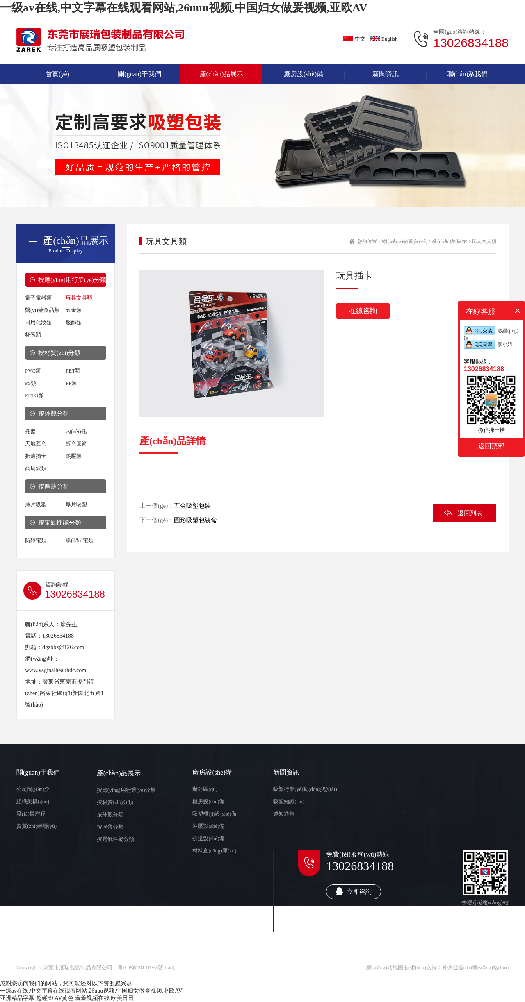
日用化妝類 (38, 322)
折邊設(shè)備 (208, 838)
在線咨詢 (363, 311)
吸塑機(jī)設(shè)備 (214, 814)
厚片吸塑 (76, 504)
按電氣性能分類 (59, 522)
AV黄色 (64, 998)
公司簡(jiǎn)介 (33, 789)
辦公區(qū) (204, 789)
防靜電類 (35, 540)
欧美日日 (122, 998)
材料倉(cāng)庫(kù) (214, 850)
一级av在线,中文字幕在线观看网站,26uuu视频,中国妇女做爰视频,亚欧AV (184, 7)
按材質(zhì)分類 (59, 353)
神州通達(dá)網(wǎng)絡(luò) (475, 967)
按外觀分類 (53, 413)
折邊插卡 (35, 456)
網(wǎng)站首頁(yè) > (407, 241)
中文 (354, 39)
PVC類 (33, 371)
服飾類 (74, 322)
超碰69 (44, 998)
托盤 (30, 431)
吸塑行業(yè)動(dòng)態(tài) (305, 789)
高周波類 (35, 468)
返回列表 (470, 513)
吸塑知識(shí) (288, 801)
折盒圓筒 (76, 444)
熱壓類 (74, 456)
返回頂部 (491, 445)
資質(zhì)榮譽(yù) (36, 826)
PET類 (73, 371)
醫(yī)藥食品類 (42, 310)
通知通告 (283, 814)
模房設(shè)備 (208, 801)
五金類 (74, 310)
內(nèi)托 (76, 431)
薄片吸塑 (35, 504)
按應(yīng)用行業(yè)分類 (72, 280)
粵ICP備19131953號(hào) (146, 967)
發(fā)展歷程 (31, 814)
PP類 (71, 383)
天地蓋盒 (35, 444)
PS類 (30, 383)
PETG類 (34, 395)
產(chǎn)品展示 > (452, 241)
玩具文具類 (79, 298)
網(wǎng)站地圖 (384, 967)
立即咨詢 (354, 891)
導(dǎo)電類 (80, 540)
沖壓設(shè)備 (208, 826)
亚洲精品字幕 (17, 998)
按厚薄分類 (53, 486)
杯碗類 (33, 335)
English (384, 39)
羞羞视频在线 (92, 998)
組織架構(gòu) (32, 801)
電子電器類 (38, 298)
